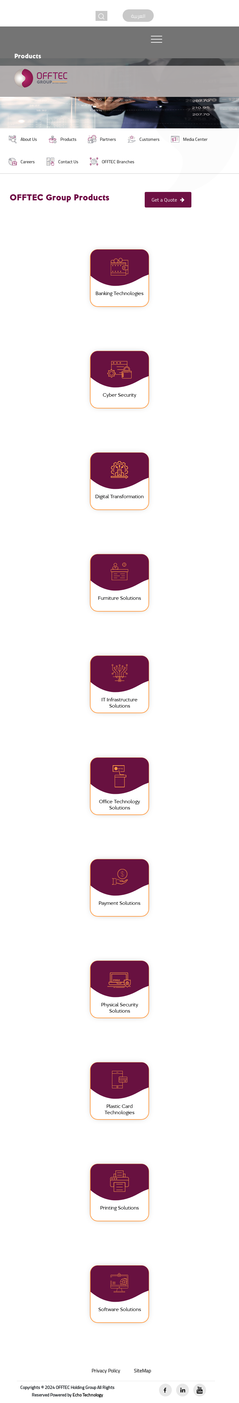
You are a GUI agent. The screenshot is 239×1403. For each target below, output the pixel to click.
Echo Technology (88, 1395)
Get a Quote (168, 199)
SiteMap (142, 1370)
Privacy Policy (105, 1370)
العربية (138, 16)
